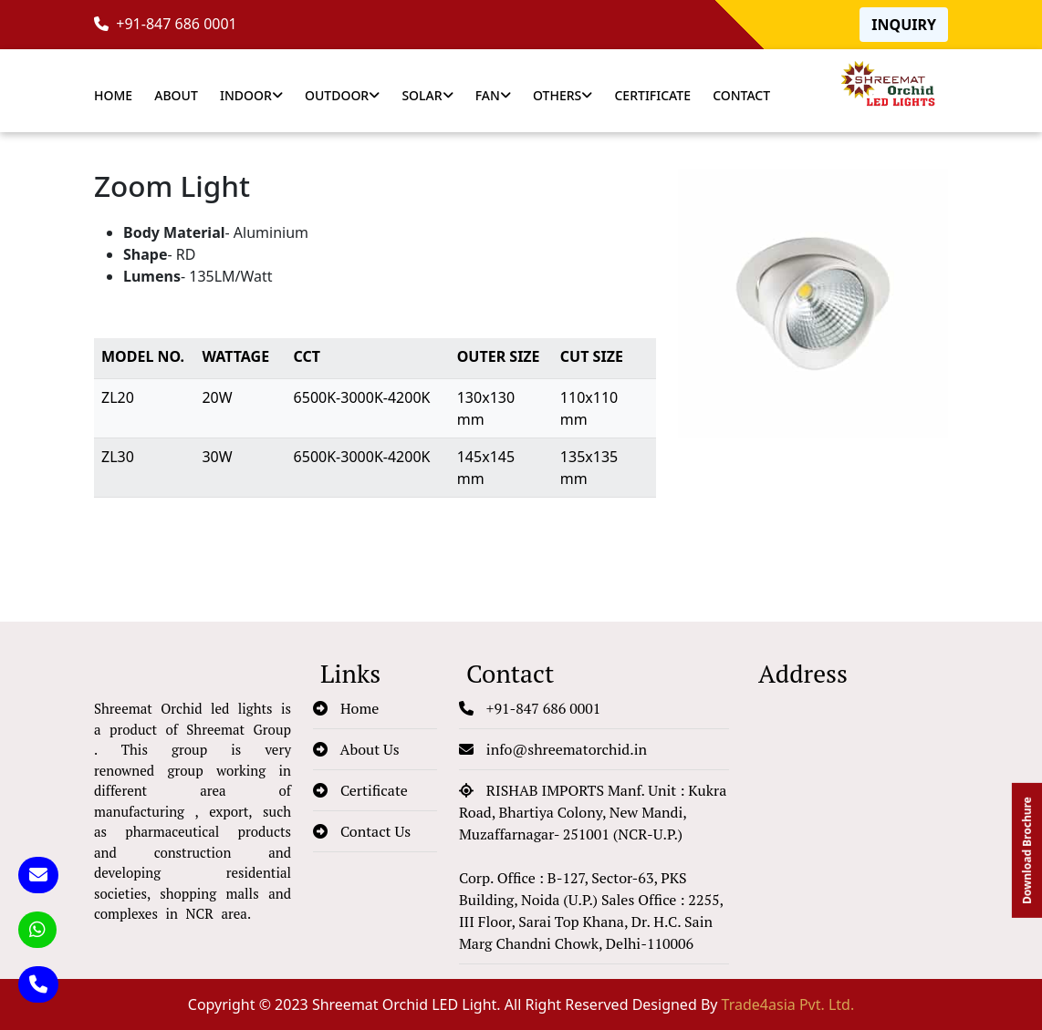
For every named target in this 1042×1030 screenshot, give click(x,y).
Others (562, 95)
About (176, 95)
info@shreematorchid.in (553, 749)
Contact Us (362, 831)
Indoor (251, 95)
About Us (356, 749)
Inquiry (903, 25)
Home (113, 95)
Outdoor (342, 95)
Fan (493, 95)
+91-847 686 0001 (165, 24)
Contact (741, 95)
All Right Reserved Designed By (679, 1004)
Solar (427, 95)
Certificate (652, 95)
